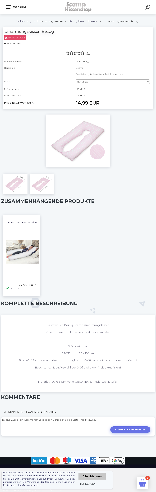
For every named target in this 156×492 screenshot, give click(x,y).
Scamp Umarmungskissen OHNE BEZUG (33, 222)
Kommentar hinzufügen (130, 429)
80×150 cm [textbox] (82, 82)
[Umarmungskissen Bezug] (78, 115)
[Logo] (78, 7)
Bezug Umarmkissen (83, 21)
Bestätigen (88, 484)
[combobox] (113, 81)
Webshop (16, 7)
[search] (148, 7)
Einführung (24, 21)
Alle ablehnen (92, 476)
